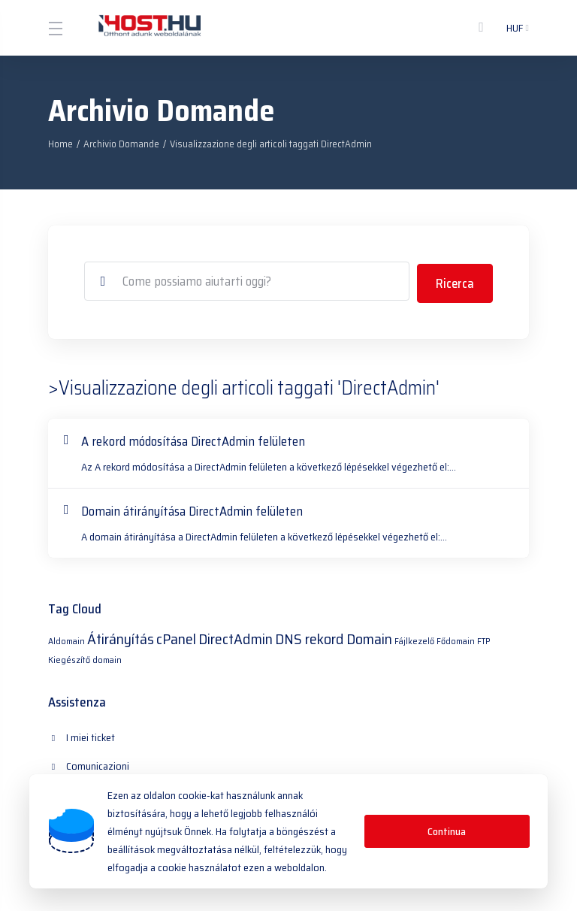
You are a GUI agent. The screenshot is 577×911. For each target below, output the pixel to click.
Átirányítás (120, 637)
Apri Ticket (386, 763)
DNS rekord (309, 637)
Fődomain (456, 638)
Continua (446, 831)
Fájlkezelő (414, 638)
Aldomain (66, 638)
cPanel (176, 637)
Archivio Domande (121, 144)
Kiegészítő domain (85, 657)
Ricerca (454, 281)
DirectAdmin (235, 637)
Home (60, 144)
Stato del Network (250, 763)
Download (79, 763)
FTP (483, 638)
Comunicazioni (242, 735)
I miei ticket (82, 735)
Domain (369, 637)
